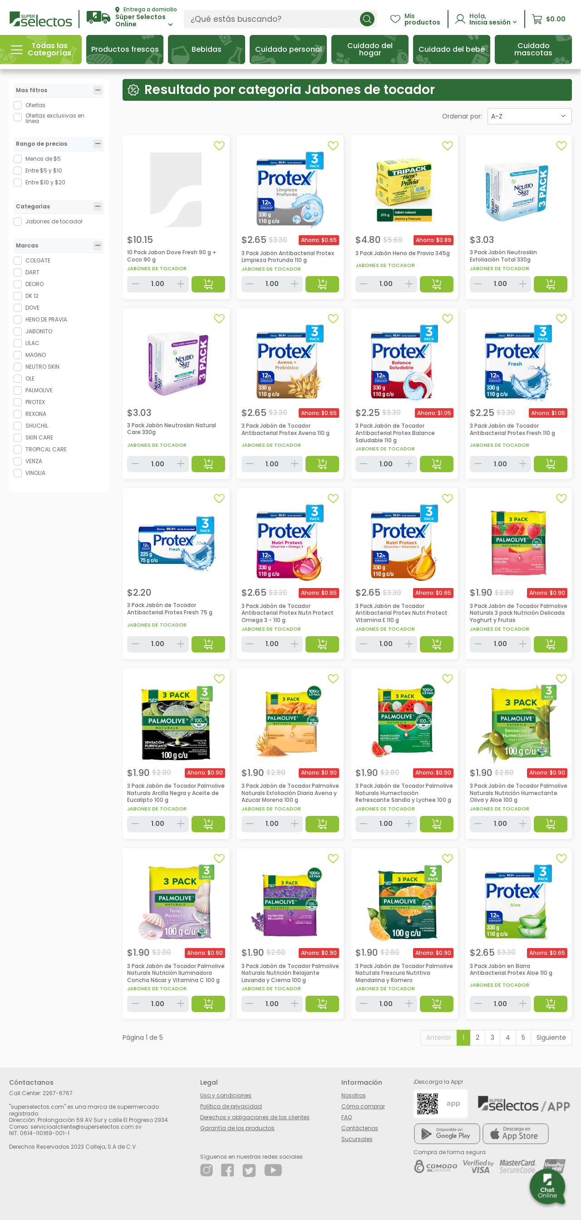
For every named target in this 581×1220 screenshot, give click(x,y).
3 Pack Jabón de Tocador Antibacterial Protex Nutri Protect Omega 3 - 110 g (287, 613)
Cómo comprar (363, 1106)
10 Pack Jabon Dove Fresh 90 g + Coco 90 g (171, 255)
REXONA (35, 414)
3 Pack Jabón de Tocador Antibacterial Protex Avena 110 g (285, 429)
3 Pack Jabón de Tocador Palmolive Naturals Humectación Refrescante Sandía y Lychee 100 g (404, 793)
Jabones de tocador (54, 221)
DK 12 (32, 296)
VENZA (33, 461)
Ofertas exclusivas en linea (54, 118)
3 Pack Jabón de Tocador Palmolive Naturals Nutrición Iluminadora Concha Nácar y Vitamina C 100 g (176, 973)
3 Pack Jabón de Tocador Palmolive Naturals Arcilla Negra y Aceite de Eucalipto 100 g (176, 793)
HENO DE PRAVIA (46, 319)
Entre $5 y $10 (43, 170)
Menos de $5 (43, 159)
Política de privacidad (231, 1106)
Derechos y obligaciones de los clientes (255, 1117)
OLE (29, 378)
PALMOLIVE (39, 390)
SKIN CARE (39, 437)
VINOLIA (35, 473)
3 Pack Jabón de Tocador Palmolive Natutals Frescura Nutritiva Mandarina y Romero (404, 973)
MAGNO (35, 355)
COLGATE (37, 260)
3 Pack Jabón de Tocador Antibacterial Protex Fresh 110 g (512, 429)
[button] (131, 17)
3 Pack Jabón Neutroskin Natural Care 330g (171, 428)
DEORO (34, 284)
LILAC (32, 343)
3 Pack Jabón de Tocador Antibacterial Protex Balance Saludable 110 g (395, 433)
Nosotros (353, 1095)
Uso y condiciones (225, 1095)
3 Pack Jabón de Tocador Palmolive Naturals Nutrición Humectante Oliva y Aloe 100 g (518, 793)
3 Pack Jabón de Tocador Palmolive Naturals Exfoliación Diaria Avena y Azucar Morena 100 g (290, 793)
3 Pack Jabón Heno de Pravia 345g (402, 253)
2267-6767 (58, 1093)
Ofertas (35, 105)
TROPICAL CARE (46, 449)
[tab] (97, 90)
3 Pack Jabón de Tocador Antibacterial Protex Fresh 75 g (169, 608)
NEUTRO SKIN (42, 366)
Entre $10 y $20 (45, 182)
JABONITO (38, 331)
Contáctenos (359, 1128)
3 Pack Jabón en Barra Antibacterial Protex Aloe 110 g (511, 969)
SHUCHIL (36, 426)
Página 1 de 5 (143, 1037)
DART (32, 272)
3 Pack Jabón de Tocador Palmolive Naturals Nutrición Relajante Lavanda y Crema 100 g (290, 973)
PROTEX (35, 402)
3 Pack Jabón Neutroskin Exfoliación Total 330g (503, 255)
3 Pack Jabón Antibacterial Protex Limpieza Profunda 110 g (287, 256)
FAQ (346, 1117)
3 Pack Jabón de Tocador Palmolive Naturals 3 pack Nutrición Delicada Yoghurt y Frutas (518, 613)
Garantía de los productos (237, 1128)
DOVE (32, 307)
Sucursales (357, 1139)
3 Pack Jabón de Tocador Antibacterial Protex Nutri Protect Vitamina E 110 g (401, 613)
